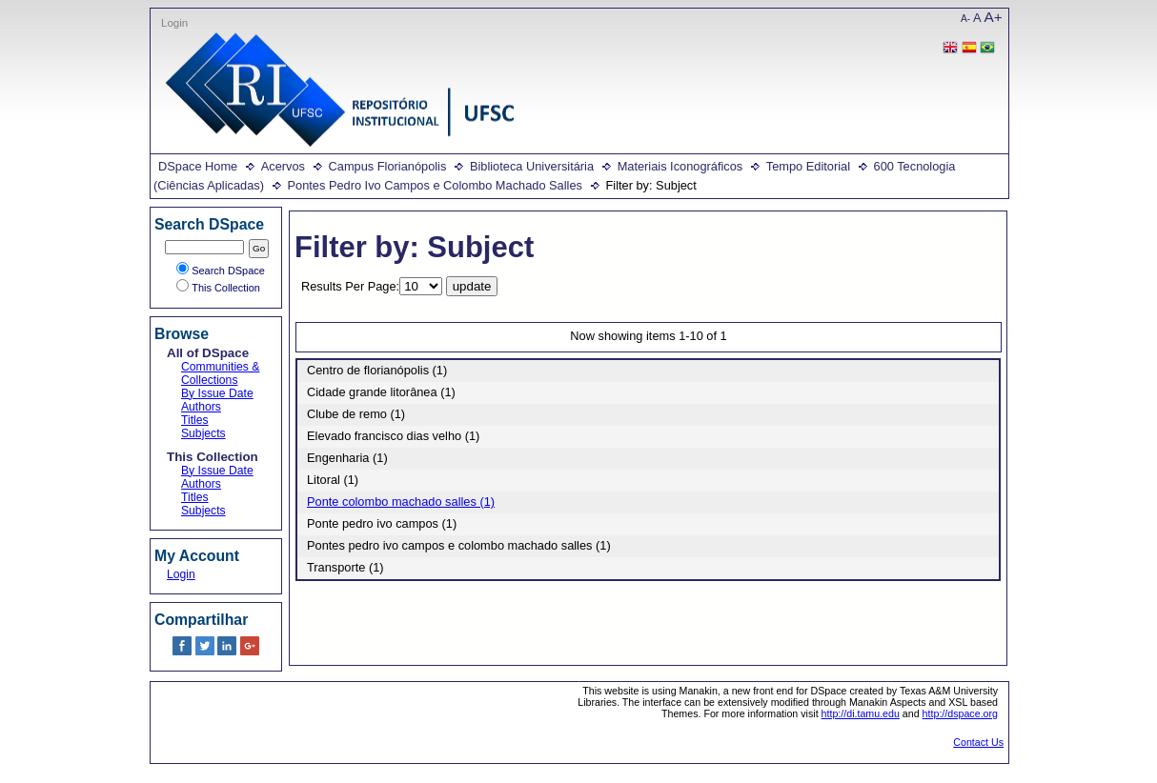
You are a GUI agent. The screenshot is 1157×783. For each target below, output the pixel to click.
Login (174, 23)
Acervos (283, 166)
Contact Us (978, 742)
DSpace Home (197, 166)
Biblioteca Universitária (532, 166)
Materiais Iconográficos (680, 166)
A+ (993, 17)
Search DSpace (220, 270)
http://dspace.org (960, 713)
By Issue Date (217, 393)
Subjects (203, 433)
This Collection (218, 287)
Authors (201, 406)
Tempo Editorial (808, 166)
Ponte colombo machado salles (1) (401, 501)
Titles (195, 420)
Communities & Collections (220, 373)
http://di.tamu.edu (861, 713)
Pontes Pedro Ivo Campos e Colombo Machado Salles (435, 185)
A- (965, 18)
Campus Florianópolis (388, 166)
